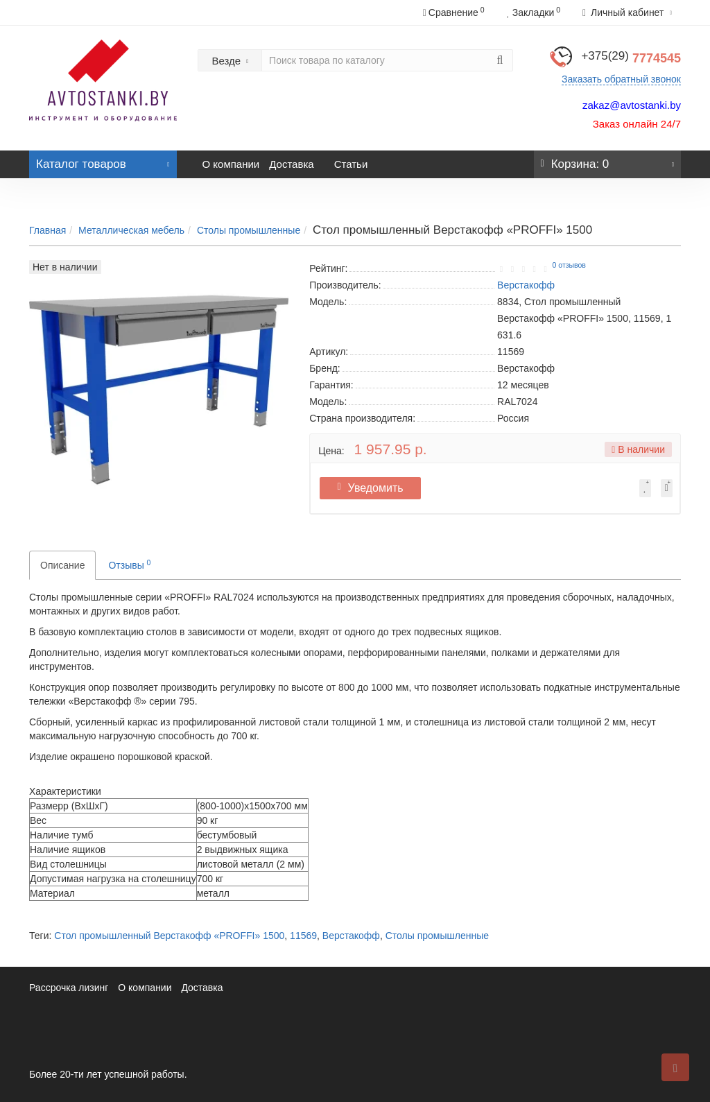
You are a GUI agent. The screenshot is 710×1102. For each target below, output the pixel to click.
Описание (62, 565)
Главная (47, 230)
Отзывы (129, 564)
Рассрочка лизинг (68, 987)
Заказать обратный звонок (621, 79)
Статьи (351, 164)
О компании (231, 164)
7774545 (631, 58)
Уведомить (375, 488)
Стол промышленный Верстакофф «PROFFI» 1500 (169, 935)
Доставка (291, 164)
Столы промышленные (248, 230)
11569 (303, 935)
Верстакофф (351, 935)
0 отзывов (569, 265)
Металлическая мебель (131, 230)
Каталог (103, 160)
